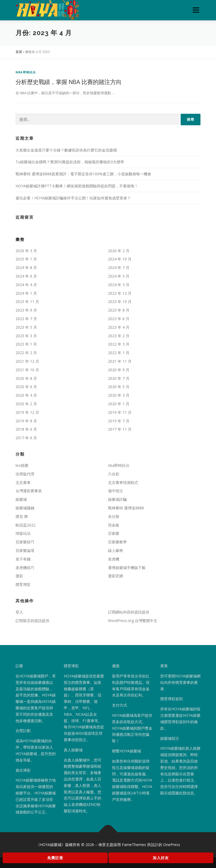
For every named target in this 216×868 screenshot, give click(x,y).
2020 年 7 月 (118, 378)
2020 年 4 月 (26, 395)
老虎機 (113, 559)
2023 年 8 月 (118, 310)
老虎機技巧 (25, 567)
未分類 (113, 516)
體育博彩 (23, 584)
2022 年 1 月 (118, 352)
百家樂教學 (117, 541)
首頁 (19, 52)
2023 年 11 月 (27, 301)
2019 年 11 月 (120, 412)
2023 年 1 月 (26, 344)
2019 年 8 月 (26, 420)
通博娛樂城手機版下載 (127, 567)
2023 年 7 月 (26, 318)
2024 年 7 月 (118, 267)
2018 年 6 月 (26, 429)
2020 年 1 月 (118, 403)
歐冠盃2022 (25, 525)
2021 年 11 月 (120, 361)
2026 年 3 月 (26, 250)
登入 (19, 612)
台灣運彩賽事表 (29, 490)
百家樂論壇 (25, 550)
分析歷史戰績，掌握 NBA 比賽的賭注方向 (68, 82)
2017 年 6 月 (26, 437)
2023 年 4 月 (118, 327)
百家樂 (113, 533)
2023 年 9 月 (26, 310)
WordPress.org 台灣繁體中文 (132, 620)
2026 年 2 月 (118, 250)
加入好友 (161, 857)
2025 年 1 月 (26, 258)
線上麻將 (115, 550)
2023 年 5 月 (26, 327)
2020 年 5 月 (118, 386)
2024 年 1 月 (26, 293)
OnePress (171, 844)
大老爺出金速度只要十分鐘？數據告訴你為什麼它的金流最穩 (66, 150)
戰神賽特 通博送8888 (126, 507)
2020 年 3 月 (118, 395)
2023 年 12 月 (120, 293)
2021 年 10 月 (27, 369)
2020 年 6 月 (26, 386)
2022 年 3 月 (118, 344)
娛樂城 (21, 499)
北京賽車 (23, 482)
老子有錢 (23, 559)
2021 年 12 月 (27, 361)
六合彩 (113, 473)
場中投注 (115, 490)
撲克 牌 (22, 516)
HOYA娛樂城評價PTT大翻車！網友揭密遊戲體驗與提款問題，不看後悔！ (77, 185)
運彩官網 (115, 575)
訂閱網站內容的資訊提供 (128, 612)
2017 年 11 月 (120, 429)
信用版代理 (25, 473)
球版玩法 (23, 533)
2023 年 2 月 (118, 335)
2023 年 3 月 (26, 335)
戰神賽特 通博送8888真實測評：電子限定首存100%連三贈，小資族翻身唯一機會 (83, 173)
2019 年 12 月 (27, 412)
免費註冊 (55, 857)
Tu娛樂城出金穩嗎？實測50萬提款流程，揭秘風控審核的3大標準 (70, 161)
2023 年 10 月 (120, 301)
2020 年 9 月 (118, 369)
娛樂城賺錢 (25, 507)
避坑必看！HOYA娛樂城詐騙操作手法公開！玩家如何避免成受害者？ (73, 197)
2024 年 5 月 (118, 276)
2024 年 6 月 (26, 276)
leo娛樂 (22, 465)
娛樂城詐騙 (117, 499)
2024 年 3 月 (118, 284)
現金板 (113, 525)
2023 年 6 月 (118, 318)
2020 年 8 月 (26, 378)
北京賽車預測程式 (123, 482)
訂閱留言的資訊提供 (32, 620)
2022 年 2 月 (26, 352)
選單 (195, 9)
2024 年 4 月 (26, 284)
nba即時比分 (26, 72)
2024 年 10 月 (120, 258)
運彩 (19, 575)
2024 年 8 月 (26, 267)
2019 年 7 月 (118, 420)
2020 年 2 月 (26, 403)
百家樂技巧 (25, 541)
